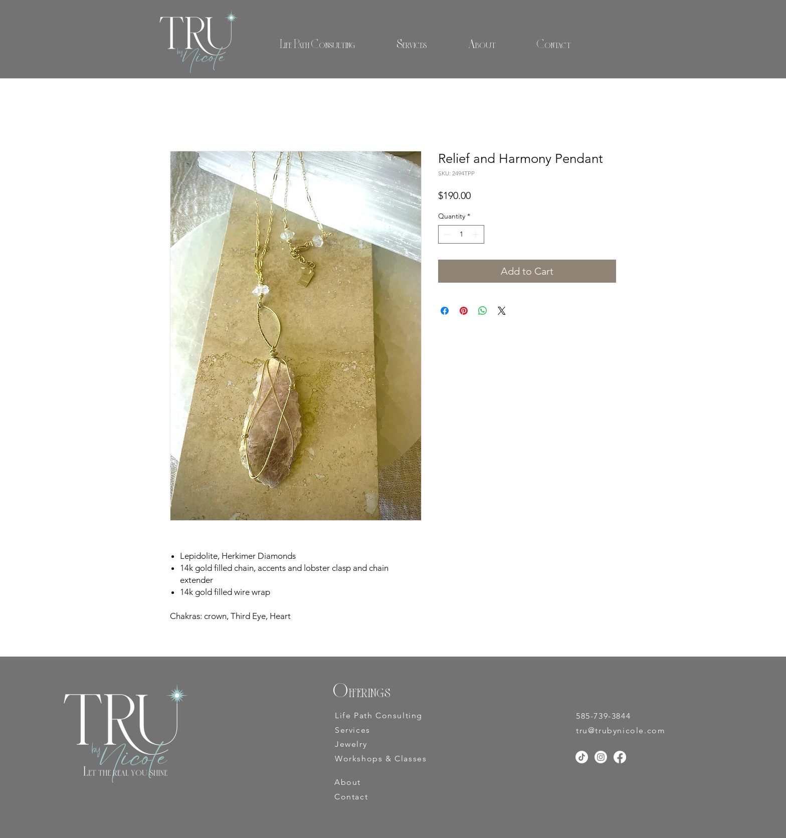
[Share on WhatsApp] (483, 311)
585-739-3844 (603, 716)
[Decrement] (446, 234)
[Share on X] (502, 311)
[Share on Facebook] (445, 311)
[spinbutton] (461, 234)
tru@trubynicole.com (620, 730)
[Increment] (476, 234)
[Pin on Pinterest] (464, 311)
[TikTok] (581, 757)
